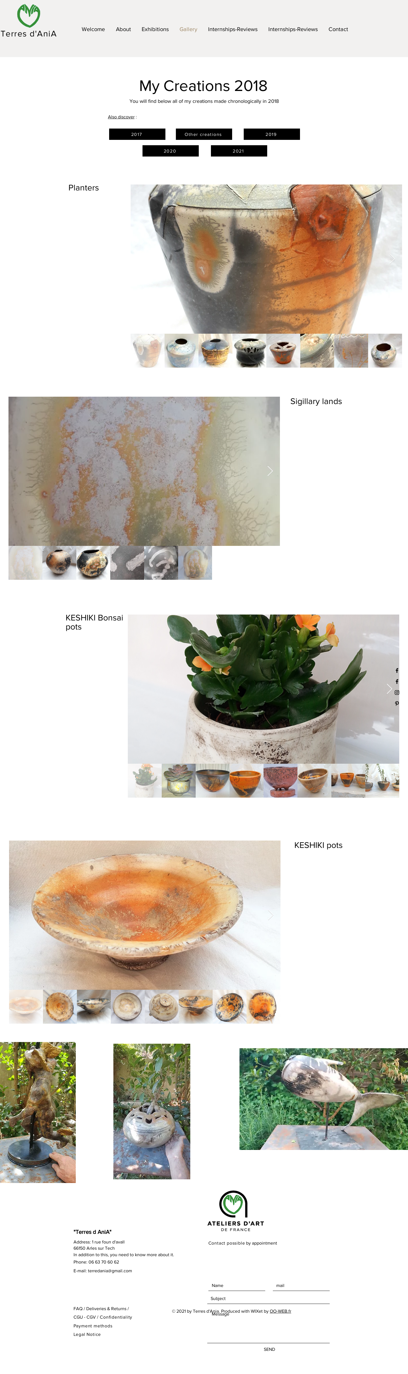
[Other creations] (204, 134)
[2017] (137, 134)
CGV (91, 1317)
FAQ (78, 1308)
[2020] (171, 151)
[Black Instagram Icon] (397, 692)
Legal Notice (87, 1334)
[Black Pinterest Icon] (397, 703)
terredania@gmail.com (110, 1270)
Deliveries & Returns (106, 1308)
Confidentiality (116, 1317)
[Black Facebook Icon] (397, 681)
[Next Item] (392, 259)
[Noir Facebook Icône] (397, 670)
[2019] (272, 134)
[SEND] (269, 1349)
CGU (78, 1317)
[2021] (239, 151)
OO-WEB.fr (280, 1311)
